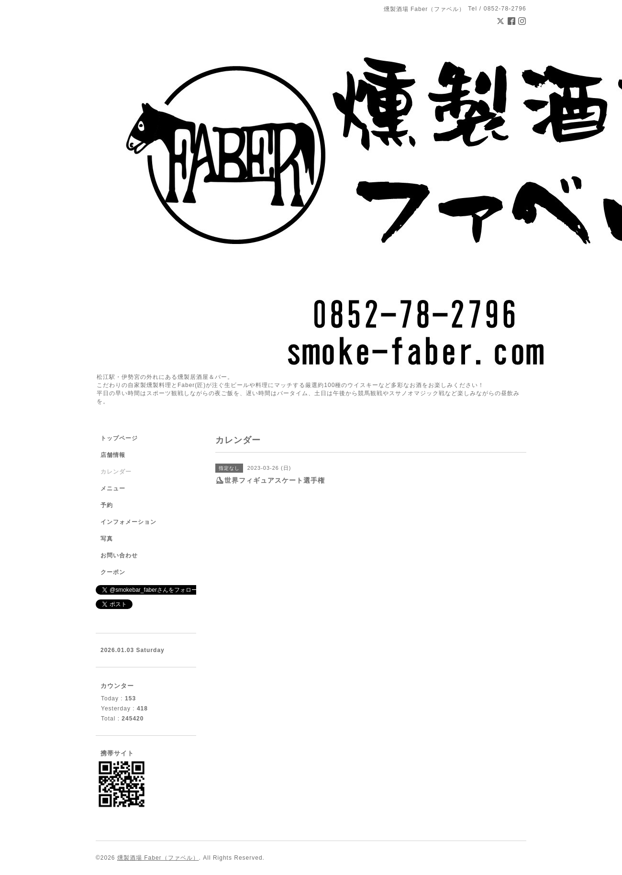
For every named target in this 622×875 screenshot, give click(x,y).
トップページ (119, 438)
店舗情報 (112, 455)
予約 (106, 505)
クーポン (112, 572)
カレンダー (116, 471)
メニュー (112, 488)
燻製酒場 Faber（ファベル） (158, 857)
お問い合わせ (119, 555)
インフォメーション (128, 522)
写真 (106, 538)
